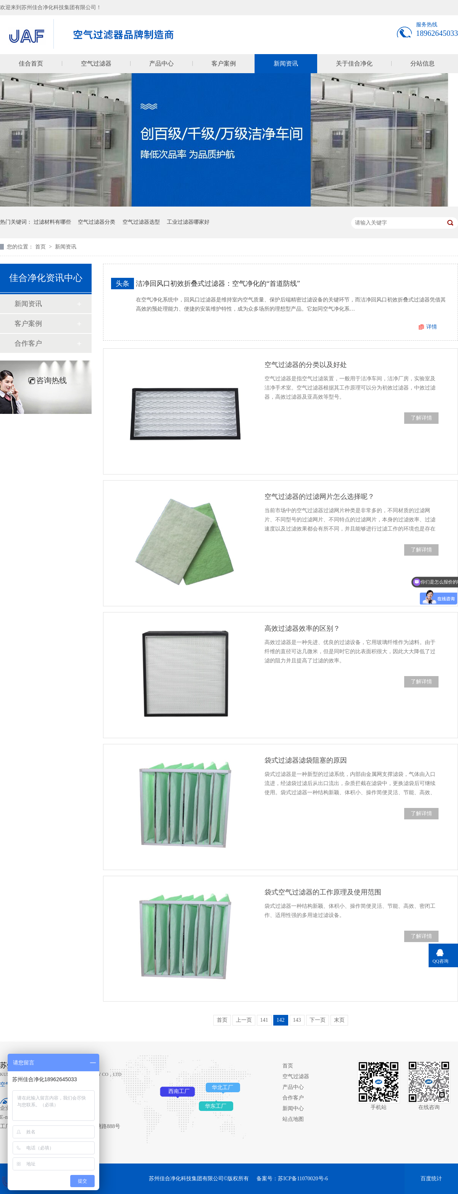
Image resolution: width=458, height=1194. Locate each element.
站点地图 (293, 1119)
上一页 (244, 1020)
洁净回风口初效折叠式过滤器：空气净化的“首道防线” (218, 283)
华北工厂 (222, 1087)
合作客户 (28, 343)
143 (297, 1020)
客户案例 (223, 63)
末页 (339, 1020)
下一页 (318, 1020)
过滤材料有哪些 (52, 222)
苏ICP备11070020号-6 (303, 1178)
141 (264, 1020)
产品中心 (161, 63)
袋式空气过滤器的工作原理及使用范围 (322, 892)
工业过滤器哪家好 (188, 222)
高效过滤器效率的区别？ (302, 628)
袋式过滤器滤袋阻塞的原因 (305, 760)
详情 (431, 327)
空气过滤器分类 (96, 222)
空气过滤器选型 (141, 222)
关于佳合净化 (354, 63)
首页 (41, 247)
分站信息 (422, 63)
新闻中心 (293, 1108)
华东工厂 (215, 1106)
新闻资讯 (286, 63)
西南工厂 (179, 1091)
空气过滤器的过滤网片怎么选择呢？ (319, 496)
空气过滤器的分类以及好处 (305, 365)
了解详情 (421, 418)
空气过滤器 (96, 63)
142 (281, 1020)
